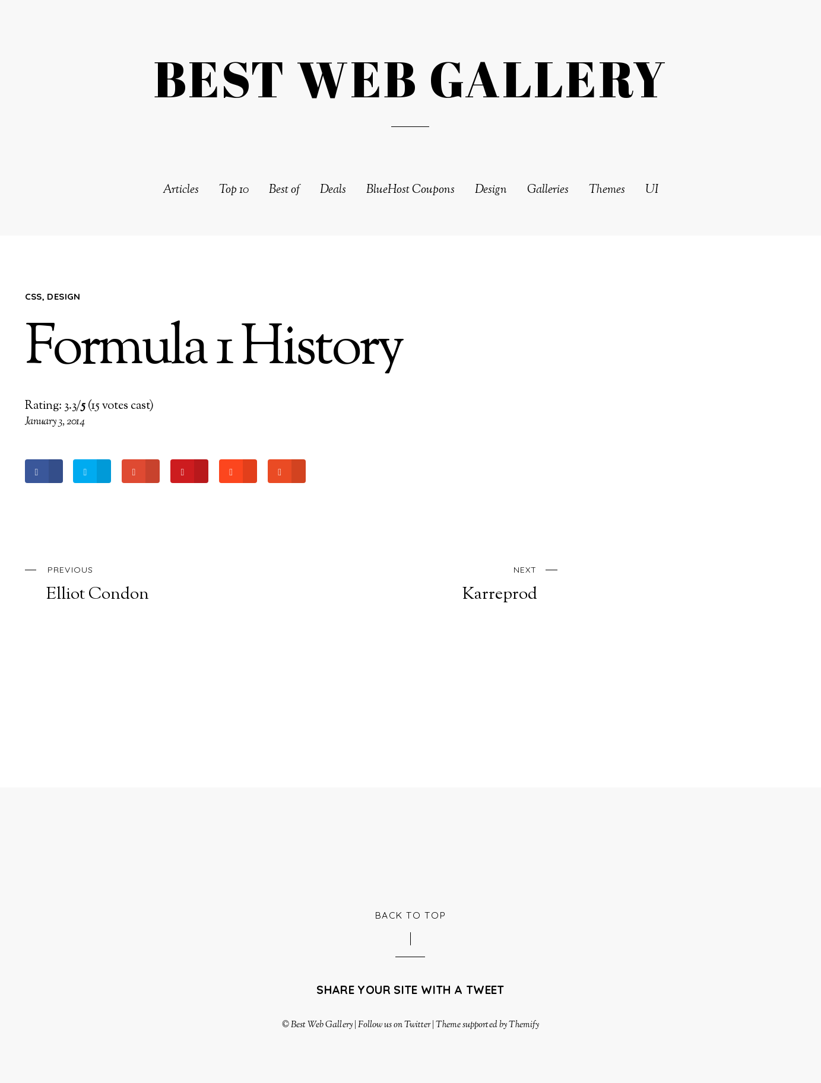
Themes (607, 190)
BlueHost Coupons (410, 190)
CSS (33, 296)
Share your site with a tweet (410, 990)
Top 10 (234, 190)
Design (491, 190)
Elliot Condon (144, 582)
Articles (181, 190)
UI (652, 190)
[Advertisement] (411, 846)
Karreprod (438, 582)
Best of (284, 190)
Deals (333, 190)
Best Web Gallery (321, 1024)
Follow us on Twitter (394, 1024)
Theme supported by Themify (487, 1024)
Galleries (548, 190)
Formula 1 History (213, 350)
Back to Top (410, 915)
